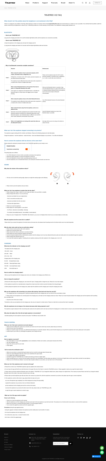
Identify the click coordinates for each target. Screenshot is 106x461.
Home (27, 3)
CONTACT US (97, 2)
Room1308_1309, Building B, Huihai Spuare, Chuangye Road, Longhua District (38, 439)
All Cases (6, 439)
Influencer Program (8, 447)
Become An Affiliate (8, 444)
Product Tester (7, 449)
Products (36, 3)
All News (6, 442)
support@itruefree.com (36, 443)
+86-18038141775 (35, 446)
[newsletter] (70, 443)
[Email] (60, 443)
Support (45, 3)
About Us (72, 3)
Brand (63, 3)
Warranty (54, 3)
